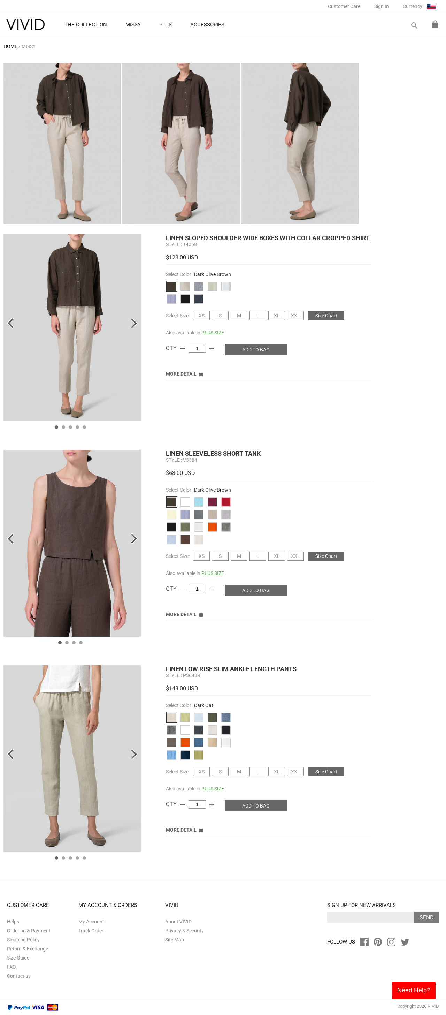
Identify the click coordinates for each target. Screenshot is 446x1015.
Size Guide (18, 958)
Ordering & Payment (29, 930)
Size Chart (326, 315)
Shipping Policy (23, 939)
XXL (295, 315)
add (212, 348)
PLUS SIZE (212, 332)
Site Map (174, 939)
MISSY (29, 46)
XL (277, 315)
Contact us (19, 976)
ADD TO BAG (256, 350)
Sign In (381, 6)
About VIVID (178, 921)
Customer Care (344, 6)
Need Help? (413, 990)
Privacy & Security (184, 930)
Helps (13, 921)
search (414, 25)
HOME (10, 46)
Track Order (90, 930)
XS (202, 315)
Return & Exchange (27, 949)
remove (182, 348)
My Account (91, 921)
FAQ (11, 967)
